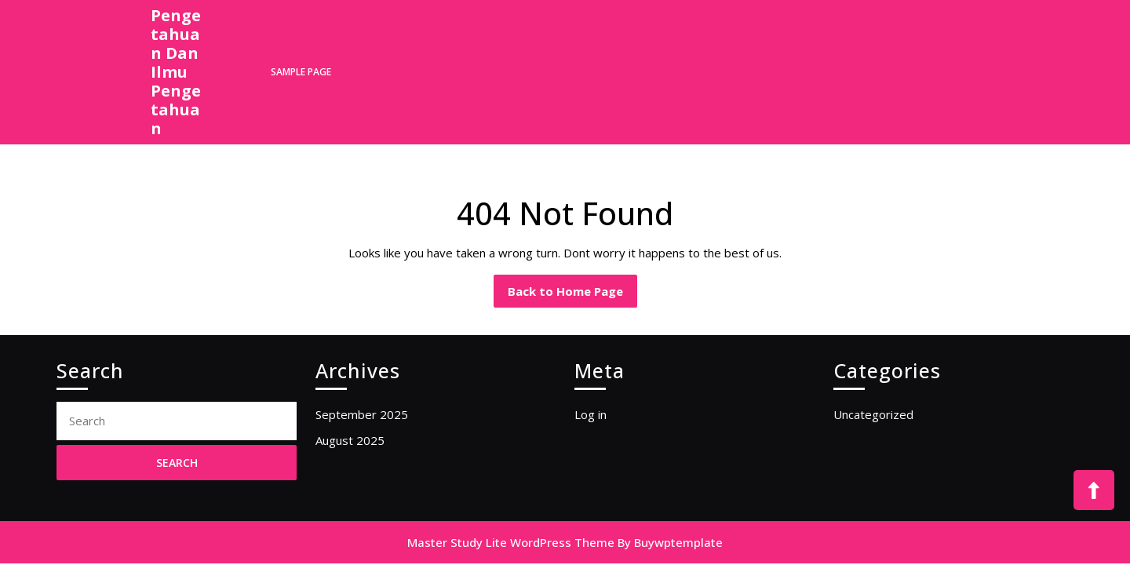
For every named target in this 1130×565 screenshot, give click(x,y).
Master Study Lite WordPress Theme (510, 542)
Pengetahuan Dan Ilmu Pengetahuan (176, 72)
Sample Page (301, 71)
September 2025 (361, 414)
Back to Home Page (572, 295)
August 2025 (350, 440)
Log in (590, 414)
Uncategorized (873, 414)
